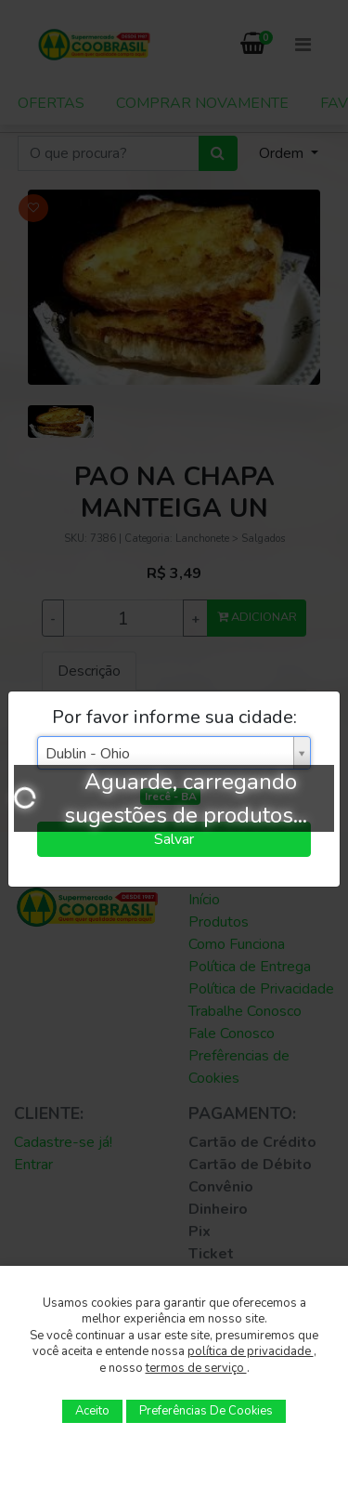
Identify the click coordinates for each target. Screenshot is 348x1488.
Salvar (174, 839)
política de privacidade (250, 1351)
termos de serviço (196, 1368)
